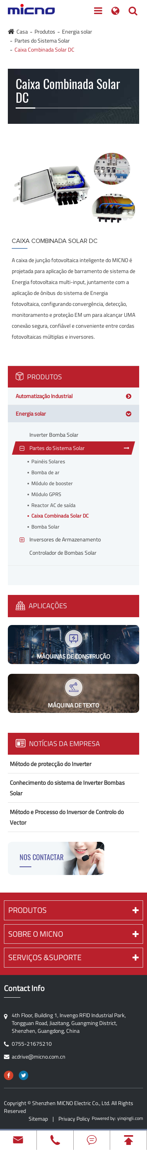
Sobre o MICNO (73, 934)
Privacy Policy (74, 1118)
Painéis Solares (48, 461)
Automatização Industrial (44, 396)
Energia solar (77, 31)
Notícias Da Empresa (58, 743)
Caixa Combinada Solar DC (44, 49)
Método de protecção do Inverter (50, 763)
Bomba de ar (45, 472)
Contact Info (24, 988)
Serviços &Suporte (73, 957)
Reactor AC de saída (53, 505)
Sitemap (38, 1118)
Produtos (44, 31)
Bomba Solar (45, 526)
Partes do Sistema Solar (42, 40)
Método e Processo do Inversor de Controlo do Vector (67, 817)
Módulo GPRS (46, 494)
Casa (22, 31)
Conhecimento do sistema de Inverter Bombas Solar (67, 788)
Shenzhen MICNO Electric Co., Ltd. (71, 1103)
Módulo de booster (52, 483)
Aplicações (41, 605)
